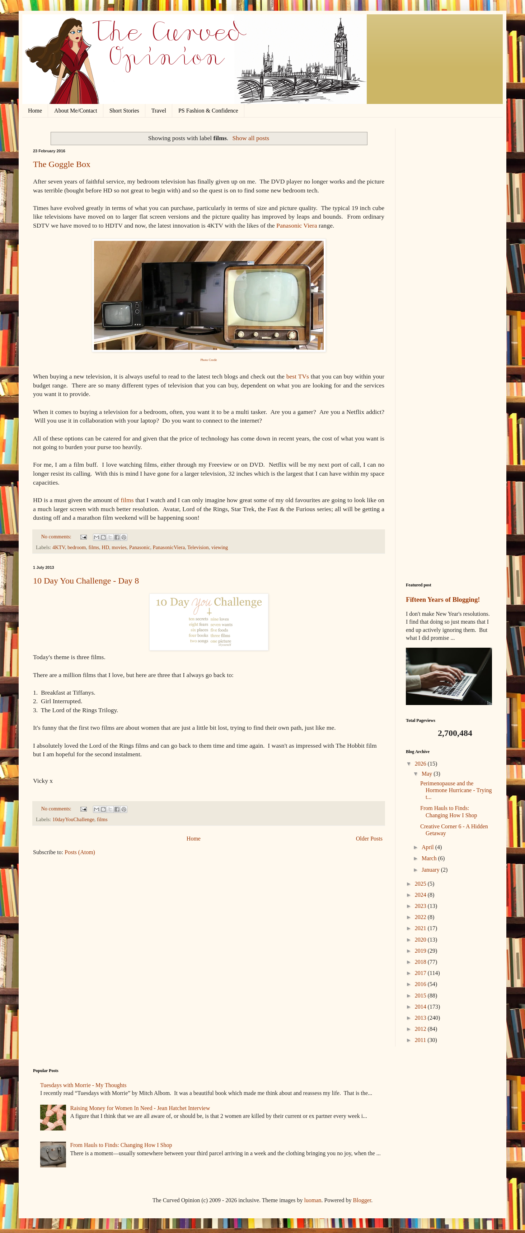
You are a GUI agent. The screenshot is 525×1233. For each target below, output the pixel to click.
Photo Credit (209, 360)
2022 (421, 917)
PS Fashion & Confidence (208, 111)
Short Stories (124, 111)
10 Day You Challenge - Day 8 (86, 580)
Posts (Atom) (80, 852)
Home (35, 111)
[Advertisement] (449, 235)
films (127, 500)
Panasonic (139, 547)
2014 (421, 1007)
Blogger (362, 1200)
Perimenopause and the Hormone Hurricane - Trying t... (456, 790)
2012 (421, 1029)
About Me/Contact (75, 111)
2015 (421, 995)
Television (198, 547)
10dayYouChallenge (73, 819)
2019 (421, 951)
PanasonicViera (169, 547)
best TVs (297, 376)
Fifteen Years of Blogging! (443, 599)
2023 (421, 906)
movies (119, 547)
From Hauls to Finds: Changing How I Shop (121, 1145)
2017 (421, 973)
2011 (421, 1040)
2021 (421, 928)
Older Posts (369, 839)
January (431, 870)
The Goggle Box (61, 164)
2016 (421, 984)
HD (105, 547)
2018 (421, 962)
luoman (313, 1200)
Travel (158, 111)
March (430, 858)
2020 (421, 940)
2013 (421, 1018)
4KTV (58, 547)
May (427, 774)
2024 (421, 895)
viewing (219, 547)
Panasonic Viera (296, 225)
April (428, 847)
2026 (421, 764)
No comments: (56, 536)
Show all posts (251, 138)
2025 (421, 884)
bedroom (76, 547)
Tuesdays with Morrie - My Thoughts (83, 1085)
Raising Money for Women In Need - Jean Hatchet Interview (140, 1108)
